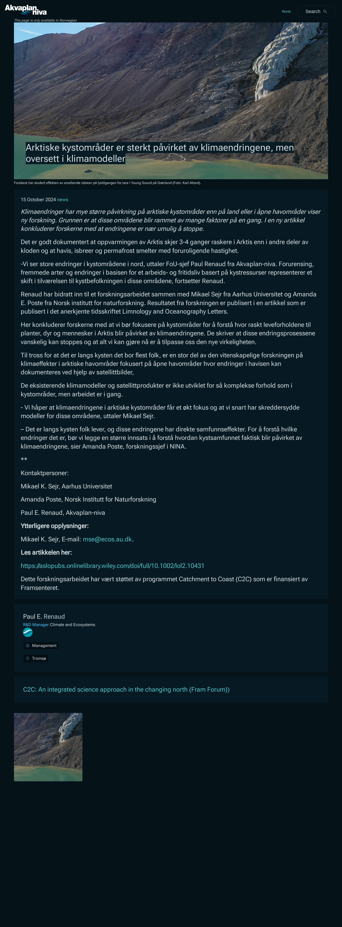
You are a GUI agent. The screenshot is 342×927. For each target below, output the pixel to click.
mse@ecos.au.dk (107, 539)
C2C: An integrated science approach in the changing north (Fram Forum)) (126, 689)
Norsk (286, 11)
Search (316, 11)
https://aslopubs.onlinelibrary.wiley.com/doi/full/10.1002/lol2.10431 (113, 565)
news (62, 199)
